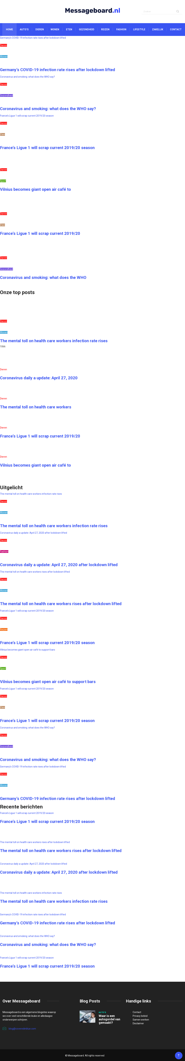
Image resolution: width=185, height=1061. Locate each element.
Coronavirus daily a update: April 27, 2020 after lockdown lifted (33, 532)
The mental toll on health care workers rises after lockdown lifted (35, 571)
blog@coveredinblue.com (19, 1028)
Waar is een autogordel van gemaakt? (109, 1019)
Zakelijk (157, 29)
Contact (176, 29)
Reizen (105, 29)
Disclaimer (138, 1023)
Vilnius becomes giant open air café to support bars (27, 649)
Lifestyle (139, 29)
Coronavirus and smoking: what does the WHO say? (27, 76)
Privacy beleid (140, 1016)
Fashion (121, 29)
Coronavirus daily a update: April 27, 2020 (39, 378)
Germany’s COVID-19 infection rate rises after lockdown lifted (33, 37)
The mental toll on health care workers (35, 407)
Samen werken (141, 1019)
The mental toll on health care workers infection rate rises (54, 340)
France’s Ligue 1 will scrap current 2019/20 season (27, 115)
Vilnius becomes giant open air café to (35, 189)
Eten (69, 29)
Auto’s (24, 29)
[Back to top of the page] (178, 1055)
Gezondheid (86, 29)
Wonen (55, 29)
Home (9, 29)
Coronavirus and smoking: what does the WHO (43, 277)
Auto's (102, 1012)
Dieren (39, 29)
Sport (3, 181)
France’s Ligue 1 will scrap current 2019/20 (40, 233)
